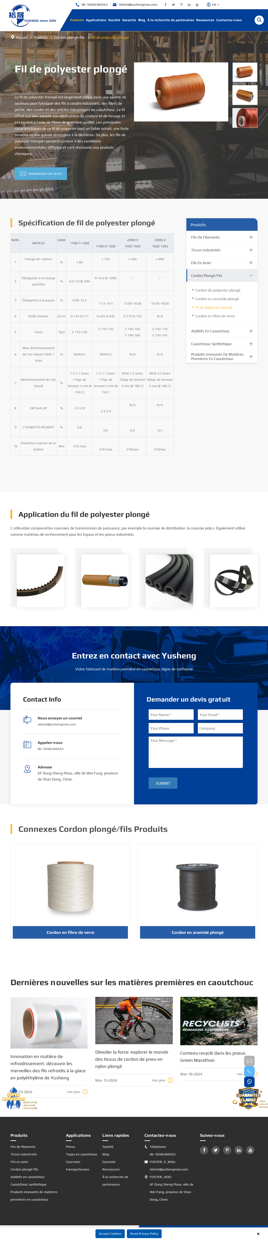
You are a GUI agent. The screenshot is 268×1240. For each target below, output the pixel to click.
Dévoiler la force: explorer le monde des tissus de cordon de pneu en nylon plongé (131, 1059)
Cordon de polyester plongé (218, 293)
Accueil (21, 37)
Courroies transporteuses (77, 1165)
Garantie (129, 20)
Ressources (205, 20)
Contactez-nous (229, 20)
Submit (163, 783)
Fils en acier (201, 265)
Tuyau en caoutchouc (81, 1154)
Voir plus (77, 1091)
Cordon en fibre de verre (215, 318)
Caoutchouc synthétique (211, 346)
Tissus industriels (205, 252)
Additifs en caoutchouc (210, 334)
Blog (141, 20)
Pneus (70, 1147)
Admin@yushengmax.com (135, 5)
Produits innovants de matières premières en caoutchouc (217, 359)
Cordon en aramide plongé (217, 301)
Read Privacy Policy (144, 1234)
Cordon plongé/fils (69, 37)
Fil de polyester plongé (110, 37)
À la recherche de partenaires (170, 20)
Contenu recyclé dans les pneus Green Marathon (212, 1056)
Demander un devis (41, 174)
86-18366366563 (91, 5)
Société (114, 20)
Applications (96, 20)
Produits (77, 20)
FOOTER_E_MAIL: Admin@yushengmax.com (166, 1165)
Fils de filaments (205, 240)
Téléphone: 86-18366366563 (159, 1150)
